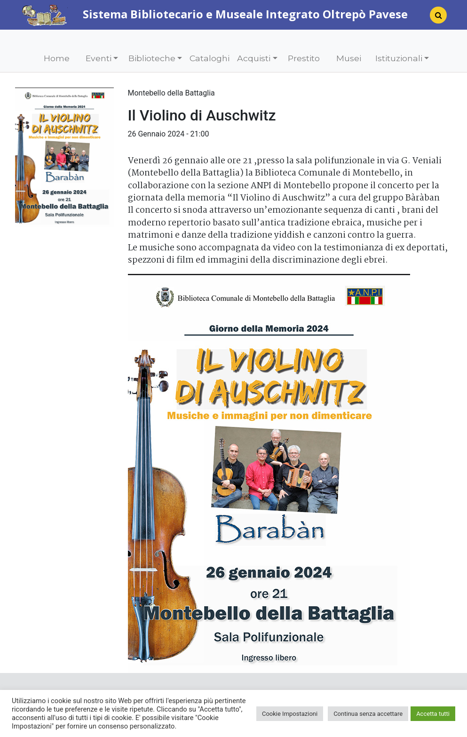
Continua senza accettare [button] (368, 713)
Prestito (304, 58)
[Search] (434, 18)
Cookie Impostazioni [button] (289, 713)
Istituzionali (398, 58)
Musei (348, 58)
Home (57, 58)
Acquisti (253, 58)
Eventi (98, 58)
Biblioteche (151, 58)
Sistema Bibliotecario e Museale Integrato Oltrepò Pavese (215, 14)
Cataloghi (210, 58)
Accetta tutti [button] (433, 713)
